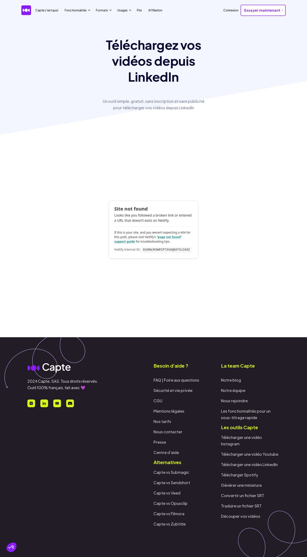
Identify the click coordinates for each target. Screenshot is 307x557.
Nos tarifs (162, 421)
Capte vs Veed (167, 492)
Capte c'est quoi (46, 10)
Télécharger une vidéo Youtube (249, 454)
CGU (158, 400)
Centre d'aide (166, 452)
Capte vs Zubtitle (170, 523)
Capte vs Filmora (169, 513)
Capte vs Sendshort (172, 482)
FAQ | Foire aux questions (176, 380)
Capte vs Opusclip (171, 503)
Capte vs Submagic (171, 472)
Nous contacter (168, 431)
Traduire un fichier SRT (241, 505)
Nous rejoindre (234, 400)
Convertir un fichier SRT (242, 495)
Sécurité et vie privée (173, 390)
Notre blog (231, 380)
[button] (11, 547)
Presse (160, 442)
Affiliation (155, 10)
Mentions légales (169, 411)
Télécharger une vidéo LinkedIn (249, 464)
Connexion (230, 10)
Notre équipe (233, 390)
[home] (26, 10)
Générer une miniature (241, 485)
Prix (139, 10)
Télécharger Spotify (239, 474)
